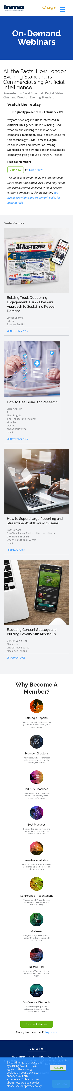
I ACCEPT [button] (58, 1067)
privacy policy (33, 1086)
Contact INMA (37, 1057)
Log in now (51, 1032)
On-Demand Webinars (36, 38)
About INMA (18, 1057)
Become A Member (36, 1024)
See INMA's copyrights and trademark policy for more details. (33, 197)
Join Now (15, 169)
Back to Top (36, 1048)
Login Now (36, 170)
